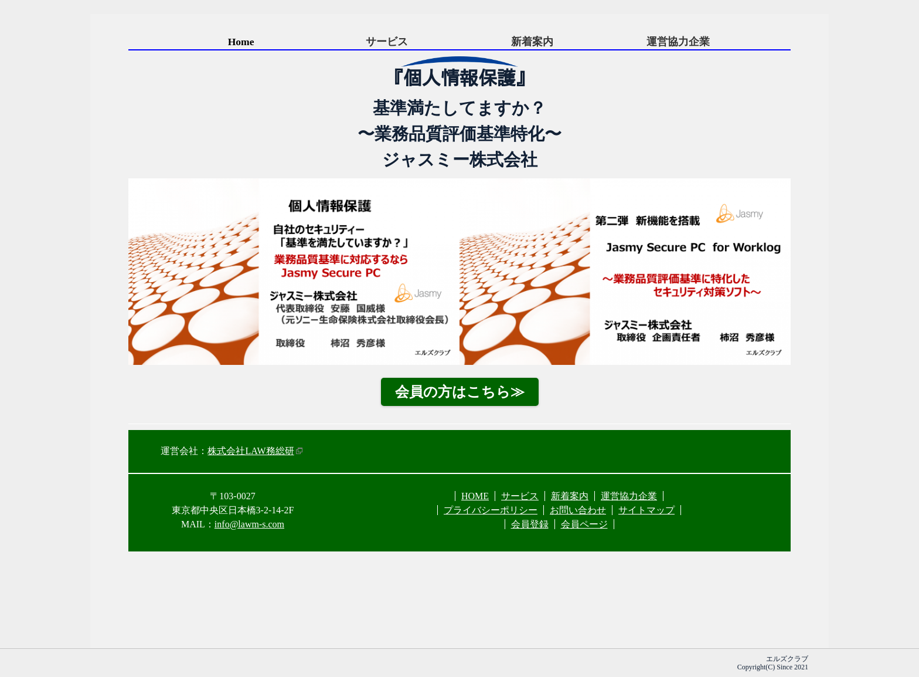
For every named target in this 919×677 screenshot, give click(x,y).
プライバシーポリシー (490, 510)
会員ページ (584, 524)
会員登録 (530, 524)
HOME (475, 496)
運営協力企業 (678, 42)
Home (241, 42)
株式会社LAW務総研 (250, 451)
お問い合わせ (578, 510)
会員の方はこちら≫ (460, 392)
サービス (387, 42)
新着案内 (532, 42)
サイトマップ (646, 510)
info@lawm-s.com (249, 524)
